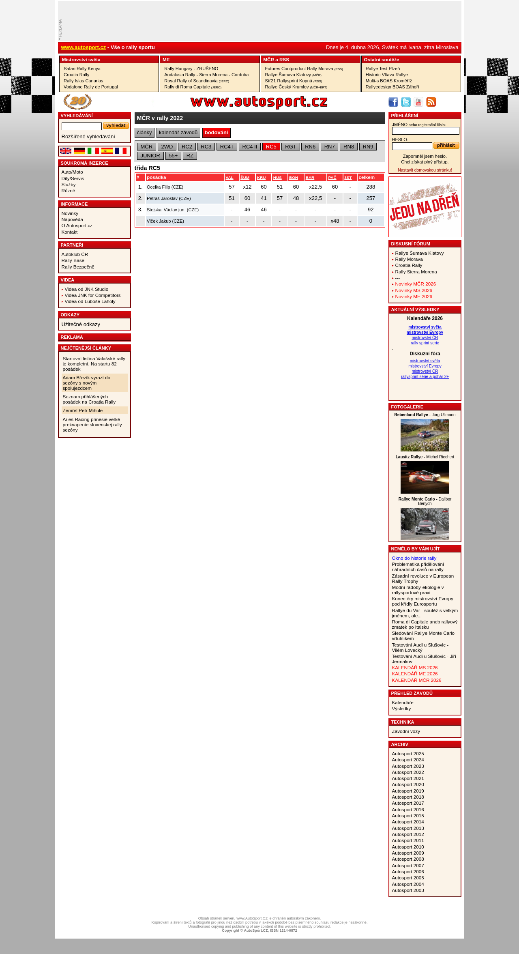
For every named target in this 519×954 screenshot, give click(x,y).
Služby (69, 184)
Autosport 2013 (408, 828)
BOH (293, 177)
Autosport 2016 (408, 809)
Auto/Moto (72, 171)
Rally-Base (73, 260)
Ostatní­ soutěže (381, 59)
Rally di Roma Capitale (192, 86)
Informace (74, 204)
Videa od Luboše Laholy (90, 301)
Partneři (72, 245)
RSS (284, 59)
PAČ (332, 177)
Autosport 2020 (408, 784)
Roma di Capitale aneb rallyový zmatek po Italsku (425, 624)
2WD (167, 147)
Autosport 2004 (408, 884)
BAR (310, 177)
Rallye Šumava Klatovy (293, 74)
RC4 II (249, 147)
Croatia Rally (76, 74)
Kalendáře (403, 702)
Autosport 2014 (408, 821)
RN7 (329, 147)
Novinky (70, 213)
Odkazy (70, 314)
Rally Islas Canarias (83, 80)
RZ (190, 156)
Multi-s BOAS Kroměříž (389, 80)
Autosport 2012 (408, 834)
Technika (402, 722)
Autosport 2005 (408, 877)
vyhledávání (77, 115)
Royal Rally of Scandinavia (196, 80)
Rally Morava (409, 259)
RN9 (368, 147)
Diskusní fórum (410, 243)
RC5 (271, 147)
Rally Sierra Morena (416, 271)
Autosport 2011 (408, 840)
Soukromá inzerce (84, 163)
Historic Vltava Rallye (387, 74)
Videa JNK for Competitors (93, 295)
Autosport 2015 (408, 815)
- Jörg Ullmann (424, 415)
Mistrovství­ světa (81, 59)
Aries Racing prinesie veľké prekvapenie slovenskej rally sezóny (92, 424)
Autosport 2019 (408, 790)
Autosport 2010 (408, 846)
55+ (173, 156)
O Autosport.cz (77, 225)
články (144, 132)
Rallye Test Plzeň (383, 68)
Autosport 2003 (408, 890)
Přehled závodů (412, 693)
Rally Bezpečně (78, 266)
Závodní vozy (406, 731)
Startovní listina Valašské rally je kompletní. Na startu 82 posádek (94, 364)
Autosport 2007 (408, 865)
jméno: (419, 124)
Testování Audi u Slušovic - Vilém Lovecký (420, 647)
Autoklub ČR (75, 254)
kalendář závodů (178, 132)
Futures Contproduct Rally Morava (304, 68)
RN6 (310, 147)
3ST (348, 177)
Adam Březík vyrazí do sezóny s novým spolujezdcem (87, 383)
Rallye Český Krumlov (296, 86)
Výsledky (401, 708)
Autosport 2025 (408, 753)
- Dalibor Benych (425, 501)
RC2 (187, 147)
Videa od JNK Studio (87, 289)
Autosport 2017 (408, 803)
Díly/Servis (73, 178)
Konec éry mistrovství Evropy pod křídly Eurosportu (422, 601)
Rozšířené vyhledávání (88, 136)
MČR (268, 59)
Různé (68, 190)
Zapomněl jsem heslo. (425, 156)
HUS (277, 177)
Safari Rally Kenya (82, 68)
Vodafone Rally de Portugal (91, 86)
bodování (216, 132)
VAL (230, 177)
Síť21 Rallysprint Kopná (293, 80)
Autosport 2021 (408, 778)
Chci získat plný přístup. (424, 161)
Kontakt (70, 231)
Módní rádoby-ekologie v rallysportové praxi (418, 589)
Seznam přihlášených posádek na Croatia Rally (89, 399)
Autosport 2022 (408, 772)
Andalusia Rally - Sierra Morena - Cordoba (206, 74)
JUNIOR (150, 156)
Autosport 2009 (408, 852)
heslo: (400, 139)
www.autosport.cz (83, 47)
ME (166, 59)
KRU (261, 177)
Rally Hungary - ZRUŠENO (191, 68)
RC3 (206, 147)
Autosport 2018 (408, 796)
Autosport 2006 (408, 871)
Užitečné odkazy (81, 324)
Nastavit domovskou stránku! (425, 170)
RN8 (348, 147)
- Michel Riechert (425, 457)
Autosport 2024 (408, 759)
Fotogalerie (407, 406)
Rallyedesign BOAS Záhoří (392, 86)
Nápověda (72, 219)
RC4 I (227, 147)
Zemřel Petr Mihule (83, 410)
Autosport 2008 (408, 859)
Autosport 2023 (408, 766)
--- (397, 277)
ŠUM (244, 177)
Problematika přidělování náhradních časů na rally (418, 566)
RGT (290, 147)
